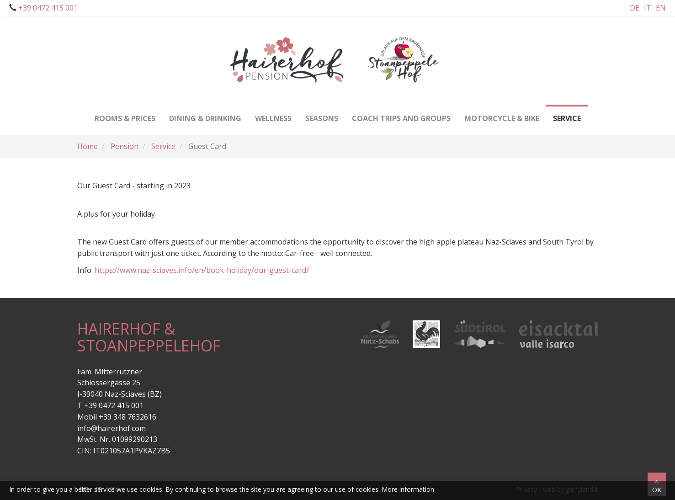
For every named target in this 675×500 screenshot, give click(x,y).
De (634, 8)
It (647, 8)
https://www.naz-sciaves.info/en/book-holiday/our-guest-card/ (202, 270)
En (661, 8)
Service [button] (567, 114)
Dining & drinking (205, 114)
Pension (124, 146)
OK (656, 489)
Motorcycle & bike (501, 114)
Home (87, 146)
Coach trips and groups (401, 114)
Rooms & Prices (125, 114)
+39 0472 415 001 (47, 8)
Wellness (273, 114)
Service (163, 146)
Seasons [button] (321, 114)
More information (408, 489)
